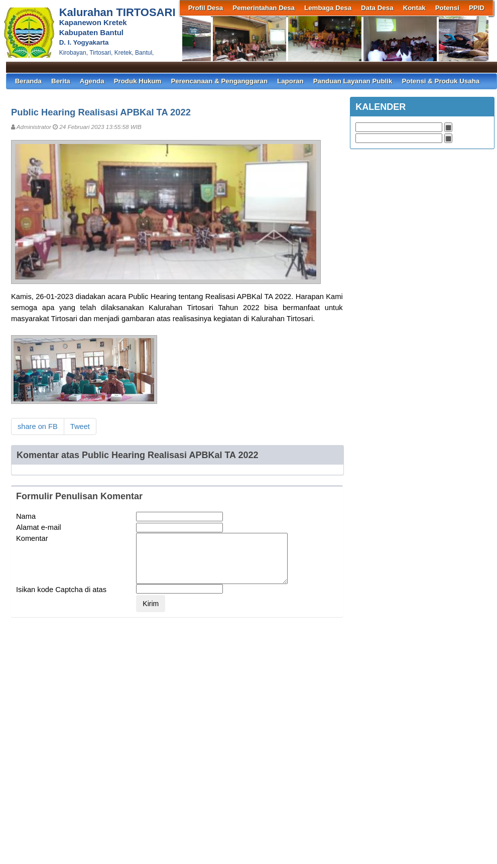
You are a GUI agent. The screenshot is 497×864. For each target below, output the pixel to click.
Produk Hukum (138, 81)
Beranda (28, 81)
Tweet (80, 426)
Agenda (92, 81)
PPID (476, 8)
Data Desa (377, 8)
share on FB (38, 426)
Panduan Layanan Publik (353, 81)
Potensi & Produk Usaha (440, 81)
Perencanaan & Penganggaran (219, 81)
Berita (60, 81)
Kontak (414, 8)
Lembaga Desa (327, 8)
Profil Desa (205, 8)
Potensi (447, 8)
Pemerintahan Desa (263, 8)
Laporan (290, 81)
